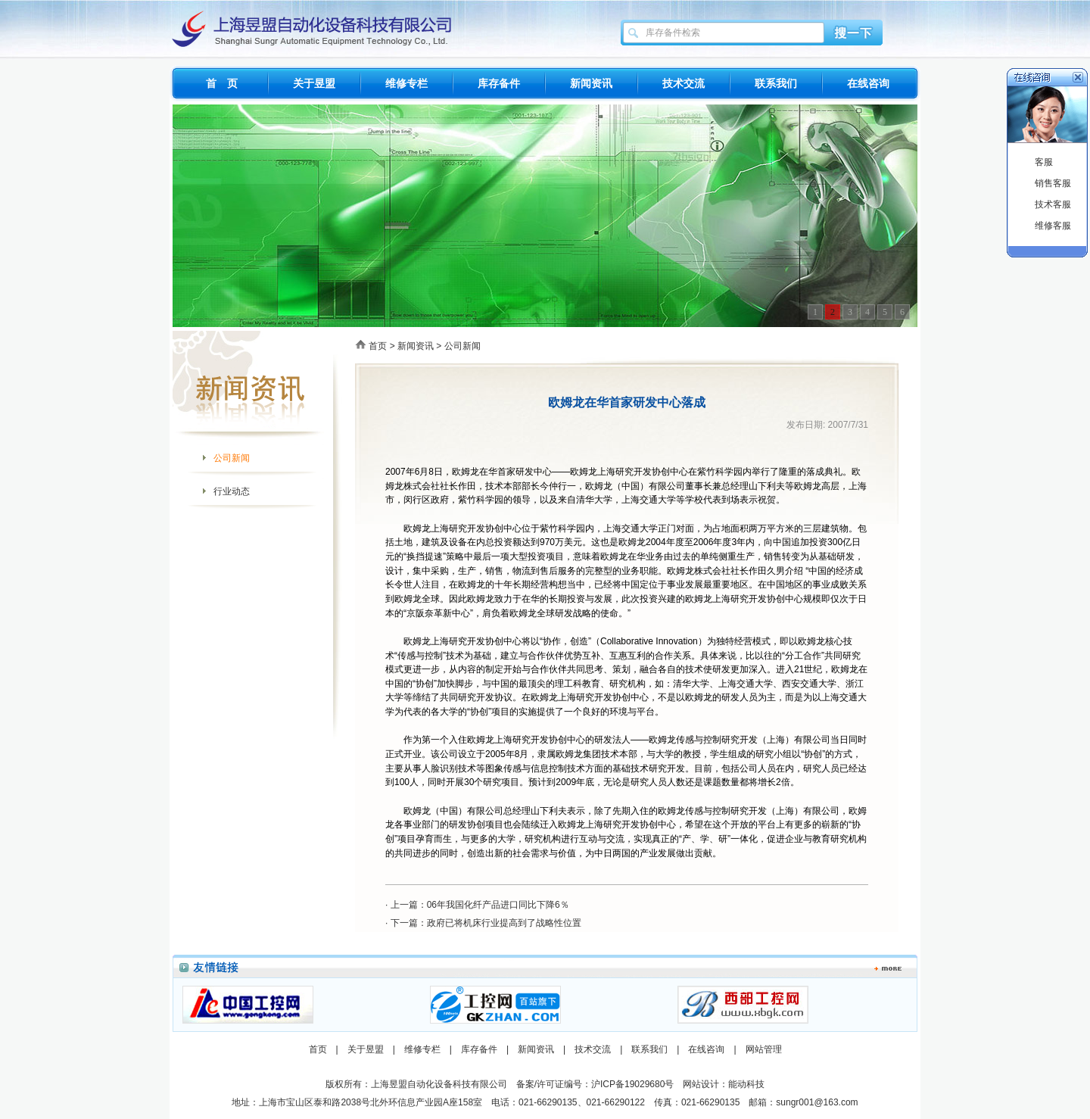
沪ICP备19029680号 (632, 1084)
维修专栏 (406, 83)
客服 (1044, 162)
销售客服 (1053, 183)
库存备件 (499, 83)
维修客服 (1053, 225)
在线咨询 (868, 83)
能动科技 (746, 1084)
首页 (378, 346)
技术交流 (683, 83)
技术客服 (1053, 204)
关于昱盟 (314, 83)
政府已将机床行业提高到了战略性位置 (504, 923)
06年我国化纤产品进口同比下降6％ (498, 904)
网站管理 (764, 1049)
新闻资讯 (591, 83)
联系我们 (776, 83)
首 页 (222, 83)
